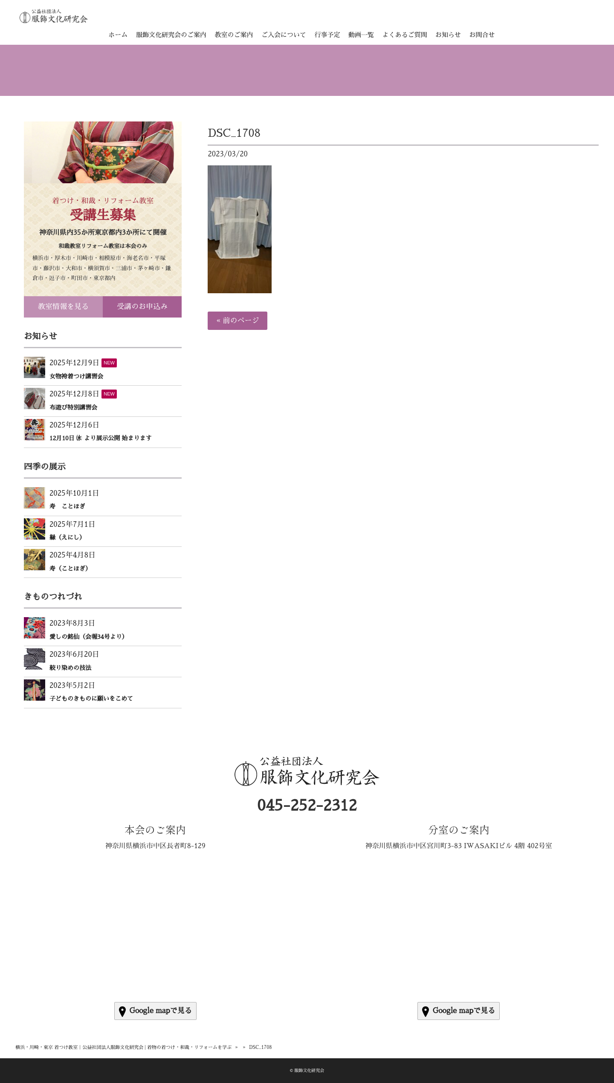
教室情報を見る (63, 306)
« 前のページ (237, 320)
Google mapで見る (155, 1011)
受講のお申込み (142, 306)
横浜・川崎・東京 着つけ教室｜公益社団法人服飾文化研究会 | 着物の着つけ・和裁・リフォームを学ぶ (123, 1047)
